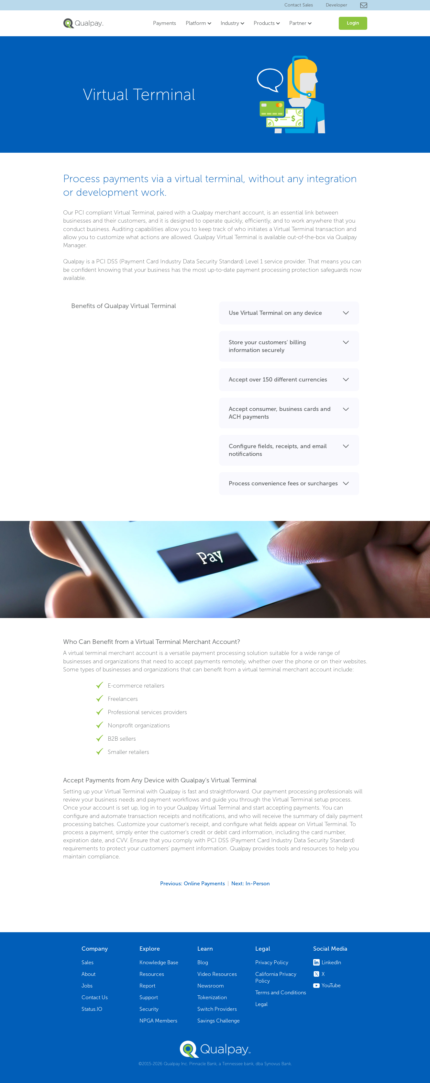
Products (264, 23)
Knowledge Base (158, 962)
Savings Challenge (218, 1021)
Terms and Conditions (280, 992)
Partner (297, 23)
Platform (196, 23)
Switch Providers (217, 1009)
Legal (261, 1004)
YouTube (331, 985)
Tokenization (212, 997)
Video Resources (217, 974)
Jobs (87, 986)
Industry (230, 23)
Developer (336, 5)
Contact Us (95, 997)
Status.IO (92, 1009)
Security (149, 1009)
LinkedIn (331, 962)
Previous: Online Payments (192, 883)
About (88, 974)
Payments (164, 23)
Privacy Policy (271, 962)
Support (148, 997)
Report (147, 986)
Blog (202, 962)
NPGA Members (158, 1021)
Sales (88, 962)
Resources (151, 974)
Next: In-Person (250, 883)
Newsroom (210, 986)
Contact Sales (298, 5)
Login (353, 23)
